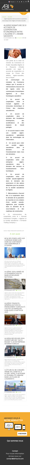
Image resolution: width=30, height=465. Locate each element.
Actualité (10, 17)
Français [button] (12, 1)
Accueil (4, 17)
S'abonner (22, 434)
